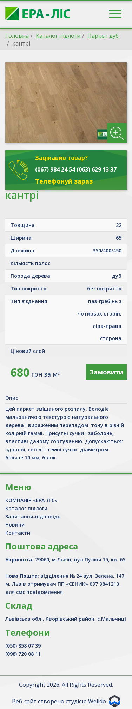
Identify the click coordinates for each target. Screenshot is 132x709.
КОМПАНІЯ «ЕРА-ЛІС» (31, 500)
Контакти (17, 532)
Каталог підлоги (26, 508)
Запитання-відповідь (32, 516)
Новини (15, 524)
